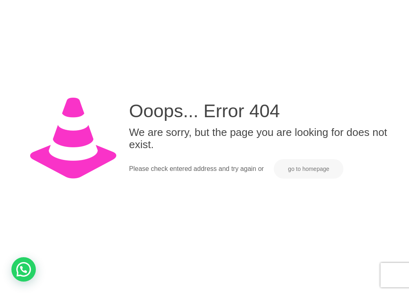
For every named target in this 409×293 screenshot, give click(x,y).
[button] (23, 269)
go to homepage (308, 169)
